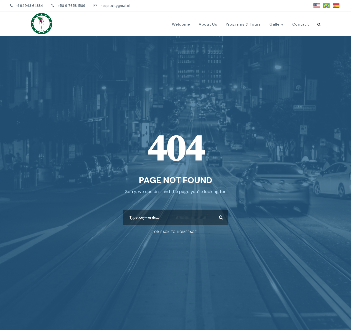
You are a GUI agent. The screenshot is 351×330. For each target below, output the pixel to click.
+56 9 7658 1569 (71, 5)
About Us (208, 24)
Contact (300, 24)
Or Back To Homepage (175, 232)
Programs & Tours (243, 24)
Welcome (181, 24)
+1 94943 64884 (29, 5)
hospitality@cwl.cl (115, 5)
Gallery (276, 24)
